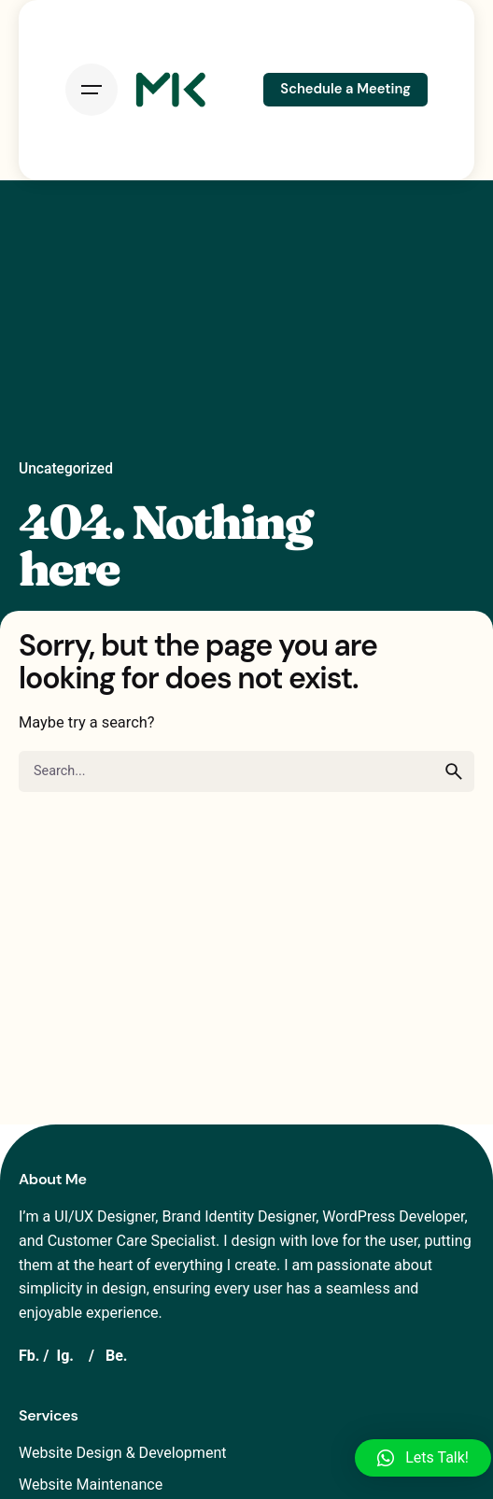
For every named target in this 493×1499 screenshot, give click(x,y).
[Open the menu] (91, 90)
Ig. (65, 1356)
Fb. (29, 1356)
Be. (117, 1356)
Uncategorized (66, 468)
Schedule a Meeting (345, 88)
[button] (423, 1458)
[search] (453, 771)
